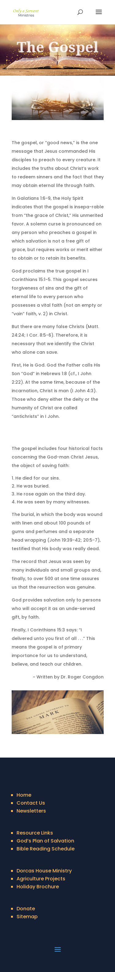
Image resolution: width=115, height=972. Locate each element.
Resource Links (35, 832)
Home (24, 794)
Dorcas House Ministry (44, 870)
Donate (26, 908)
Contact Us (31, 802)
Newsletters (31, 810)
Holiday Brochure (38, 886)
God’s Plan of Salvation (45, 840)
